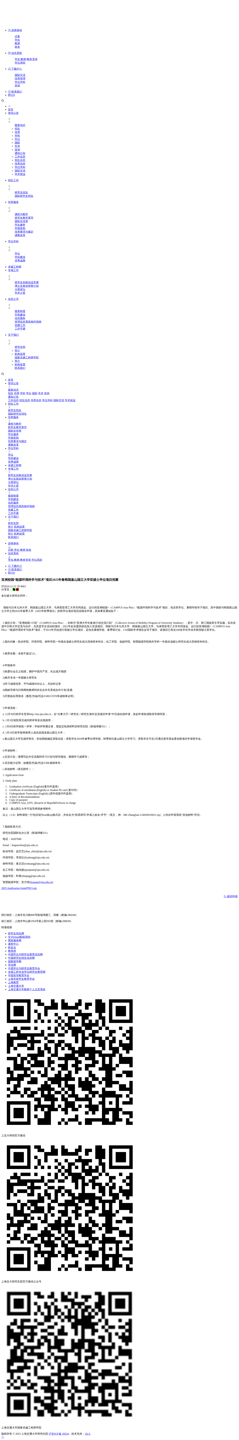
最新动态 (20, 125)
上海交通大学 (16, 985)
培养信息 (20, 163)
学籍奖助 (20, 228)
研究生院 (20, 347)
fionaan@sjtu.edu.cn (41, 882)
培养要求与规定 (24, 231)
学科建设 (20, 257)
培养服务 (13, 202)
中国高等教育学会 (18, 975)
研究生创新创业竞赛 (27, 282)
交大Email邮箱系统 (19, 937)
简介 (17, 350)
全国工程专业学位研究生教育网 (26, 971)
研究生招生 (21, 192)
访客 (17, 36)
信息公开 (13, 299)
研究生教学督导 (24, 217)
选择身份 (15, 30)
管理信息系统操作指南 (28, 321)
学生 (17, 39)
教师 (17, 43)
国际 (17, 142)
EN (11, 95)
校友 (17, 46)
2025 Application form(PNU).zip (19, 888)
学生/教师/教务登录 (26, 59)
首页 (10, 109)
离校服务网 (14, 940)
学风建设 (20, 314)
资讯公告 (13, 113)
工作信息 (20, 156)
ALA (87, 1433)
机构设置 (20, 354)
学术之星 (20, 292)
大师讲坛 (20, 289)
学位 (17, 139)
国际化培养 (21, 221)
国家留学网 (14, 961)
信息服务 (20, 318)
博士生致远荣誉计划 (27, 285)
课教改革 (20, 235)
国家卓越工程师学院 (27, 357)
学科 (17, 135)
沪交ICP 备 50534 (59, 1433)
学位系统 (20, 62)
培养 (17, 132)
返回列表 (231, 896)
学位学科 (20, 82)
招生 (17, 128)
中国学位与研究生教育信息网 (25, 954)
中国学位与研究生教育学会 (24, 968)
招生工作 (13, 180)
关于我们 (13, 334)
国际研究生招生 (24, 196)
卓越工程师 (14, 266)
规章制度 (20, 311)
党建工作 (20, 325)
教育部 (12, 951)
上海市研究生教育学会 (21, 978)
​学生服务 (20, 224)
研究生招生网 (16, 933)
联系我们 (15, 91)
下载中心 (15, 68)
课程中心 (13, 944)
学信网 (12, 964)
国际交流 (20, 75)
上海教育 (13, 982)
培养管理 (20, 78)
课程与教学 (21, 214)
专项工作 (13, 270)
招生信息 (20, 160)
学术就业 (20, 174)
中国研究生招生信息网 (21, 958)
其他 (17, 85)
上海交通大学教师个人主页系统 (26, 989)
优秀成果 (20, 260)
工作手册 (20, 328)
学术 (17, 146)
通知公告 (20, 153)
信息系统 (15, 53)
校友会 (12, 947)
